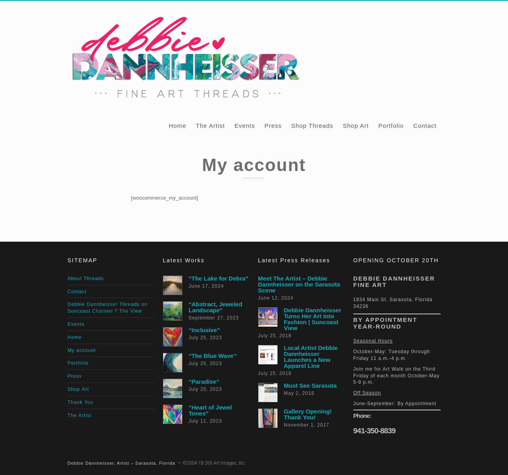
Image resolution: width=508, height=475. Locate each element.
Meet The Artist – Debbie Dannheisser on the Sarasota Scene (299, 284)
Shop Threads (312, 125)
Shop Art (356, 125)
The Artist (210, 125)
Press (272, 125)
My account (81, 350)
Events (245, 125)
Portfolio (391, 125)
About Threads (85, 278)
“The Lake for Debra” (218, 278)
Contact (425, 125)
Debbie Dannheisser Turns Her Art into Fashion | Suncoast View (312, 319)
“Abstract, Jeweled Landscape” (215, 307)
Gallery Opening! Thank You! (308, 414)
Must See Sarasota (310, 385)
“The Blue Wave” (213, 355)
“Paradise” (204, 381)
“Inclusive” (204, 330)
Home (177, 125)
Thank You (80, 402)
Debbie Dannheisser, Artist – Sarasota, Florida (121, 463)
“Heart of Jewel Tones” (210, 410)
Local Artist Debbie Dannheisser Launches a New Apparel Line (311, 356)
